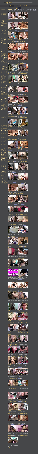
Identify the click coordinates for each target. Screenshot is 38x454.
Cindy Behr (5, 129)
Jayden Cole (4, 138)
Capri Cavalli (2, 125)
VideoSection (3, 42)
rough (4, 94)
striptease (5, 97)
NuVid (2, 30)
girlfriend (2, 75)
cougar (19, 21)
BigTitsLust (4, 14)
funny (1, 74)
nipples (4, 88)
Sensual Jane (4, 172)
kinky (4, 80)
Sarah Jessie (4, 169)
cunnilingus (5, 66)
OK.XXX (4, 30)
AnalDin (2, 12)
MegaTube (2, 29)
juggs (2, 80)
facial (4, 71)
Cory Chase (3, 130)
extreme (20, 52)
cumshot (2, 66)
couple (9, 21)
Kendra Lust (5, 145)
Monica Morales (3, 156)
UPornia (4, 41)
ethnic (9, 106)
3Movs (4, 9)
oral (4, 89)
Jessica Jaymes (3, 140)
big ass (4, 55)
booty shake (3, 60)
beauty (2, 55)
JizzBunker (3, 25)
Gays (21, 5)
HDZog (2, 22)
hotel (22, 84)
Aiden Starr (4, 106)
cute (4, 67)
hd (1, 77)
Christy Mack (2, 129)
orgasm (6, 89)
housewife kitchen (22, 9)
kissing (6, 80)
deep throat (12, 268)
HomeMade (2, 23)
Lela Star (2, 148)
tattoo (4, 98)
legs (5, 81)
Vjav (7, 43)
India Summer (3, 136)
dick (3, 68)
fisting (24, 52)
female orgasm (21, 258)
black (1, 58)
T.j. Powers (4, 178)
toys (2, 100)
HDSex (2, 21)
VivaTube (4, 43)
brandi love (25, 41)
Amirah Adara (3, 111)
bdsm (5, 54)
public (1, 92)
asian (3, 52)
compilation (19, 268)
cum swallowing (22, 139)
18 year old (2, 50)
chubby (4, 62)
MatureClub (20, 29)
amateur (2, 51)
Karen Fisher (4, 143)
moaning (5, 86)
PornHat (2, 33)
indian (6, 79)
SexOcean (2, 36)
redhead (2, 93)
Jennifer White (3, 139)
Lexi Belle (4, 148)
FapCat (4, 17)
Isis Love (5, 136)
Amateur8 (5, 11)
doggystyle (2, 69)
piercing (5, 90)
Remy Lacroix (2, 165)
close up (6, 62)
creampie (2, 64)
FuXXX (5, 18)
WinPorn (2, 44)
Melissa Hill (3, 154)
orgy (22, 105)
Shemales (25, 5)
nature (7, 87)
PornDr (2, 32)
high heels (3, 77)
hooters (5, 78)
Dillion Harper (2, 132)
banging (23, 73)
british (6, 60)
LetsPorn (2, 27)
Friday (6, 134)
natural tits (4, 87)
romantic (2, 94)
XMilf (6, 44)
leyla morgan (34, 9)
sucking (2, 98)
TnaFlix (4, 39)
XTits (3, 45)
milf (6, 85)
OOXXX (2, 31)
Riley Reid (4, 166)
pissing (7, 90)
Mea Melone (5, 153)
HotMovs (5, 23)
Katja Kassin (4, 144)
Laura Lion (4, 147)
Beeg (1, 14)
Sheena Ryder (3, 175)
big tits (5, 57)
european (2, 70)
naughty (2, 88)
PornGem (4, 32)
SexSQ (5, 36)
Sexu (1, 37)
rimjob (6, 93)
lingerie (2, 83)
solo (1, 96)
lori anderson (20, 10)
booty (1, 60)
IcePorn (2, 24)
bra (15, 322)
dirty (18, 183)
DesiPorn (5, 15)
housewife (13, 30)
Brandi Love (5, 122)
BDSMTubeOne (3, 13)
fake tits (6, 71)
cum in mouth (2, 65)
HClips (2, 20)
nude (5, 88)
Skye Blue (3, 176)
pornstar (2, 91)
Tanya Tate (2, 179)
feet (4, 72)
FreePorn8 (2, 18)
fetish (6, 73)
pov (5, 91)
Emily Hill (2, 133)
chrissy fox (31, 9)
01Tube (2, 9)
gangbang (3, 74)
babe (1, 54)
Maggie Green (3, 151)
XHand (5, 44)
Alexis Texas (2, 110)
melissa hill (23, 401)
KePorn (2, 26)
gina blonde (16, 367)
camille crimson (25, 10)
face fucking (5, 70)
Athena (3, 119)
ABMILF (19, 71)
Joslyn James (2, 142)
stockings (2, 97)
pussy (4, 92)
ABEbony (5, 10)
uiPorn (2, 41)
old (2, 89)
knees (15, 435)
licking (4, 82)
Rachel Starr (2, 164)
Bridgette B (6, 123)
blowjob (2, 59)
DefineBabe (2, 15)
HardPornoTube (3, 19)
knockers (2, 81)
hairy (6, 75)
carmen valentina (12, 204)
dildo (5, 68)
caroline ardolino (10, 10)
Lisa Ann (4, 150)
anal (1, 52)
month (22, 8)
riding (4, 93)
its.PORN (4, 24)
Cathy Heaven (5, 126)
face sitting (2, 71)
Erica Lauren (4, 133)
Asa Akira (4, 117)
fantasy (1, 72)
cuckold (22, 268)
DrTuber (2, 16)
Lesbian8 (4, 26)
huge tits (2, 79)
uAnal (6, 40)
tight (5, 99)
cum (7, 64)
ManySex (5, 27)
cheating (2, 62)
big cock (5, 56)
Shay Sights (3, 174)
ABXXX (2, 11)
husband (4, 79)
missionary (2, 86)
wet (5, 101)
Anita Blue (2, 116)
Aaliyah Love (2, 105)
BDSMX (6, 13)
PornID (5, 33)
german (6, 74)
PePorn (4, 31)
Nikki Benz (5, 160)
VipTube (2, 43)
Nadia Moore (3, 159)
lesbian (2, 82)
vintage (1, 101)
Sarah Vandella (3, 170)
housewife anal (35, 10)
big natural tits (2, 57)
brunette (2, 61)
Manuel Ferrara (3, 152)
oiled (1, 89)
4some (20, 20)
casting (5, 61)
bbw (3, 54)
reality (6, 92)
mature (2, 85)
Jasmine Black (3, 137)
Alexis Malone (5, 109)
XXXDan (2, 46)
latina (4, 81)
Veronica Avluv (3, 183)
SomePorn (2, 38)
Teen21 (2, 39)
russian (6, 94)
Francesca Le (4, 134)
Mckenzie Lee (2, 153)
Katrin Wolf (2, 145)
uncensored (5, 100)
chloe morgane (27, 9)
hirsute (11, 161)
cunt (1, 67)
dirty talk (23, 312)
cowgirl (16, 412)
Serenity (2, 173)
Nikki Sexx (2, 161)
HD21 (4, 20)
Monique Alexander (3, 157)
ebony (16, 105)
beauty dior (23, 311)
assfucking (4, 53)
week (25, 8)
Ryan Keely (4, 167)
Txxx (4, 40)
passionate (2, 90)
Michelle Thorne (3, 155)
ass (5, 52)
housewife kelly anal (29, 10)
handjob (2, 76)
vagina (26, 367)
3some (5, 50)
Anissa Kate (5, 115)
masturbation (3, 84)
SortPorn (5, 38)
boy (18, 258)
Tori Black (5, 180)
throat (4, 99)
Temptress (5, 179)
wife (3, 102)
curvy (3, 67)
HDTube (5, 21)
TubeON (2, 40)
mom (1, 87)
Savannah (4, 171)
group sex (4, 75)
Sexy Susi (4, 173)
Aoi (4, 116)
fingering (13, 21)
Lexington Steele (3, 149)
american (6, 51)
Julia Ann (6, 142)
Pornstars (16, 5)
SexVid (4, 37)
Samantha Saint (3, 168)
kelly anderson (17, 9)
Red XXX (5, 164)
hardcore (5, 76)
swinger (15, 139)
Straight (11, 5)
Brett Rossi (2, 123)
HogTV (4, 22)
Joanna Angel (4, 141)
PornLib (4, 34)
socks (25, 367)
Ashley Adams (2, 118)
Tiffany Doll (2, 180)
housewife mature (15, 10)
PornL (2, 34)
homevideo (2, 78)
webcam (4, 101)
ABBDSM (2, 10)
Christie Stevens (5, 128)
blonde (4, 58)
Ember (6, 132)
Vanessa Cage (5, 182)
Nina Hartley (5, 161)
